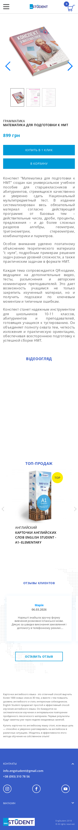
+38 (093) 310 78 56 (16, 776)
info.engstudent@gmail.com (23, 771)
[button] (70, 66)
